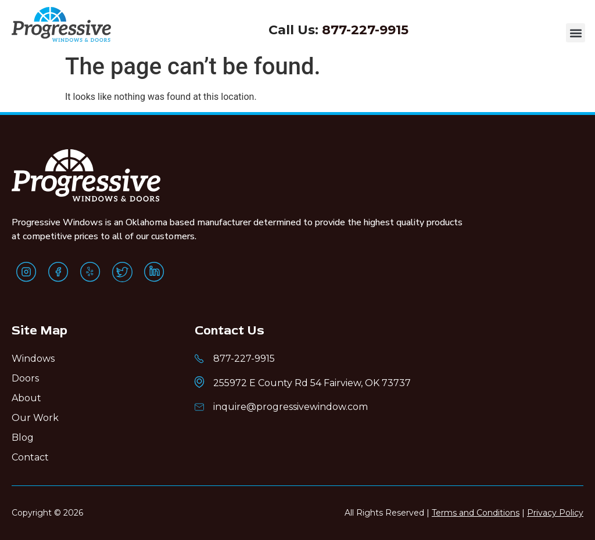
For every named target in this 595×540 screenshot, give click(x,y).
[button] (575, 32)
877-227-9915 (365, 30)
